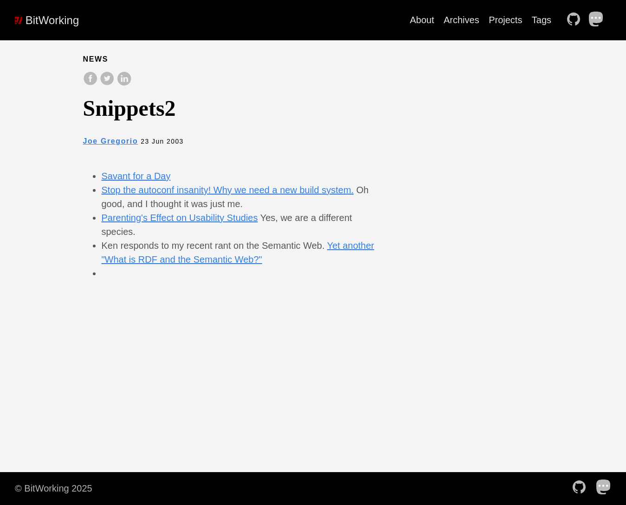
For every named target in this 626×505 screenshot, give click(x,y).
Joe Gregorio (110, 141)
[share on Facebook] (91, 83)
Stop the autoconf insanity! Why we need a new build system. (228, 190)
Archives (461, 20)
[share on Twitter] (108, 83)
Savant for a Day (136, 176)
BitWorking (47, 20)
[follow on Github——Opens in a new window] (576, 20)
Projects (505, 20)
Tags (541, 20)
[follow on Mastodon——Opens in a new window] (599, 20)
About (422, 20)
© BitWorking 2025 (53, 488)
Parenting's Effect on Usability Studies (180, 218)
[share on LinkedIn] (123, 83)
